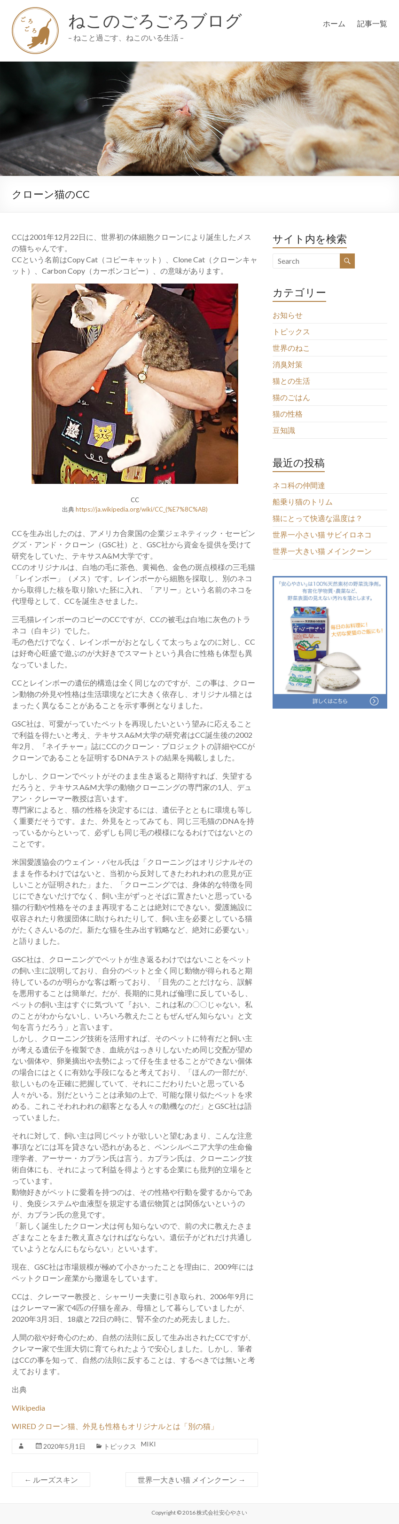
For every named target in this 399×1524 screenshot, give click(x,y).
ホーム (334, 23)
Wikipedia (28, 1407)
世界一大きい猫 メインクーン (192, 1479)
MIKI (148, 1444)
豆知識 (284, 430)
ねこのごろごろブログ (155, 20)
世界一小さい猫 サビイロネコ (322, 534)
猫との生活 (291, 380)
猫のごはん (291, 397)
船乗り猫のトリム (303, 501)
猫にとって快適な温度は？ (318, 517)
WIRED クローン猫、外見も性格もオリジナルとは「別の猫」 (115, 1425)
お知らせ (288, 314)
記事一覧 (372, 23)
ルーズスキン (51, 1479)
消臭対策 (288, 364)
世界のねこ (291, 347)
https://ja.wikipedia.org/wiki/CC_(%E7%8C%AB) (142, 509)
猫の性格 (288, 413)
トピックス (119, 1446)
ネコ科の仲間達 (299, 485)
